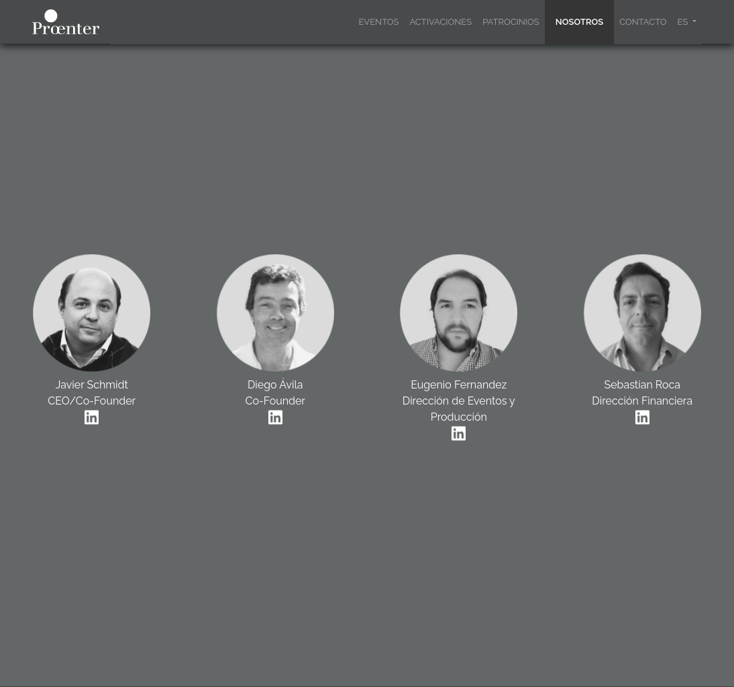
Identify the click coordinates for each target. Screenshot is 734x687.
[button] (687, 22)
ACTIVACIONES (440, 22)
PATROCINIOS (510, 22)
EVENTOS (378, 22)
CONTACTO (642, 22)
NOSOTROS (579, 22)
